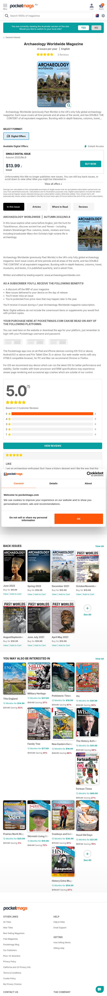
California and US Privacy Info (17, 967)
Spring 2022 (34, 586)
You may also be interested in (26, 658)
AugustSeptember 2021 (14, 637)
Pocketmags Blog (11, 944)
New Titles (8, 927)
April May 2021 (60, 637)
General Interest (13, 37)
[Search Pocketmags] (7, 16)
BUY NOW (90, 163)
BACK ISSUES (12, 546)
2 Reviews (63, 54)
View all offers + (53, 183)
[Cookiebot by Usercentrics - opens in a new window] (89, 474)
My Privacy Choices (12, 984)
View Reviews (52, 445)
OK (79, 518)
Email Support (60, 927)
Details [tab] (54, 483)
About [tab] (88, 483)
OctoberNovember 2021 (87, 586)
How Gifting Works (62, 942)
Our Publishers (10, 950)
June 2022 (9, 585)
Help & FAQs (59, 922)
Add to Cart (15, 594)
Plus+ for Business (11, 956)
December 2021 (60, 586)
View (5, 594)
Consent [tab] (19, 483)
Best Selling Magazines (13, 933)
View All (99, 546)
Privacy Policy (9, 961)
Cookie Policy (9, 978)
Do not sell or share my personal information (28, 518)
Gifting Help (59, 948)
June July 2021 (36, 637)
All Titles (7, 922)
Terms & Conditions (12, 973)
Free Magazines (10, 939)
